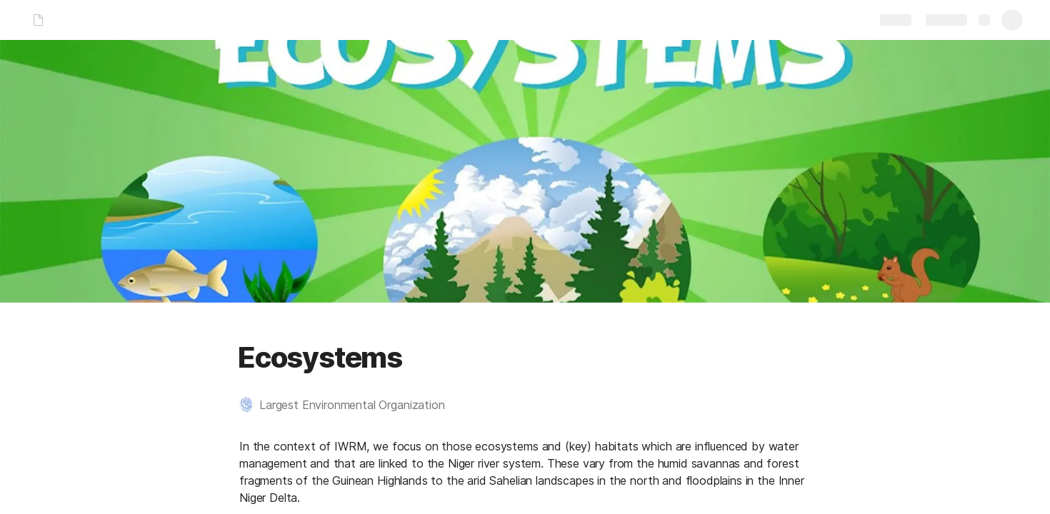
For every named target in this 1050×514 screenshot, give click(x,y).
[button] (349, 405)
